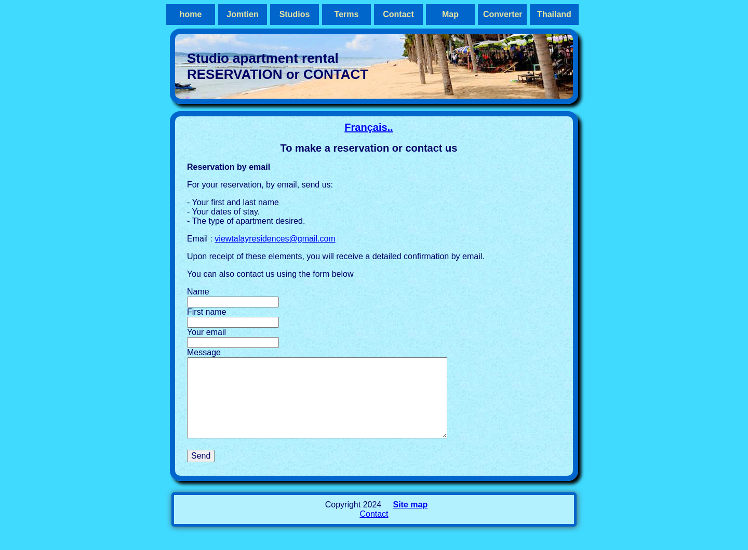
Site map (410, 520)
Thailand (554, 14)
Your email (206, 332)
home (191, 14)
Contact (398, 14)
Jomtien (242, 14)
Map (450, 14)
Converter (503, 14)
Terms (347, 14)
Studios (294, 14)
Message (204, 352)
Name (198, 291)
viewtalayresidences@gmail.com (275, 238)
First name (206, 311)
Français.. (368, 127)
